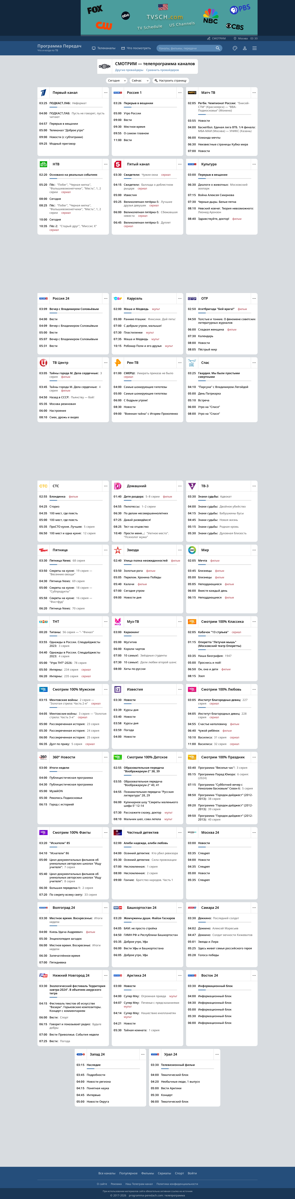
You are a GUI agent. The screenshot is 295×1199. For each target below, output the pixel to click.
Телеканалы (104, 48)
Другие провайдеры (129, 70)
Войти (192, 1173)
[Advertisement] (147, 263)
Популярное (128, 1173)
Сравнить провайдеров (162, 70)
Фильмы (147, 1173)
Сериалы (164, 1173)
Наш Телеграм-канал (139, 1184)
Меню (105, 92)
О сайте (102, 1184)
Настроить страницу (172, 80)
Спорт (179, 1173)
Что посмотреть (136, 48)
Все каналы (107, 1173)
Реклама (116, 1184)
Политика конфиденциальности (177, 1184)
